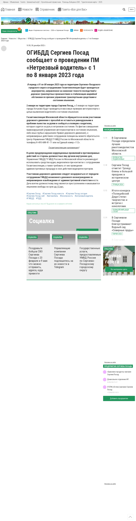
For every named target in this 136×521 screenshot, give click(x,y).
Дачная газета (113, 259)
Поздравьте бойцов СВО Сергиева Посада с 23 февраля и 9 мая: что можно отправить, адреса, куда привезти (38, 261)
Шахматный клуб (33, 2)
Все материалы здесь (119, 269)
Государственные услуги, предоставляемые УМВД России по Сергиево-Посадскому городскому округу (90, 259)
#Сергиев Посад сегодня (76, 193)
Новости (25, 9)
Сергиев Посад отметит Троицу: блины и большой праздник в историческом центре (122, 173)
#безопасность (66, 196)
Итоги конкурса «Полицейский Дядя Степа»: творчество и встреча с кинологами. (121, 198)
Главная (8, 9)
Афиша (5, 2)
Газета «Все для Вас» (74, 9)
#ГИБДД (30, 198)
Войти (132, 9)
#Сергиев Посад (34, 193)
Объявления (14, 2)
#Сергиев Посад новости (53, 193)
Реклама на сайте (110, 126)
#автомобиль (52, 196)
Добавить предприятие (119, 398)
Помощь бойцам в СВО (71, 2)
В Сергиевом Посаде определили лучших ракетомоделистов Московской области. (123, 145)
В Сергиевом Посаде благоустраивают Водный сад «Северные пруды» (123, 224)
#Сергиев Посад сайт (36, 196)
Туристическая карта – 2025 (91, 2)
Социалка (41, 221)
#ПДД (38, 198)
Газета (22, 2)
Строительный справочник (51, 2)
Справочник (46, 9)
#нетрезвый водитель (84, 196)
